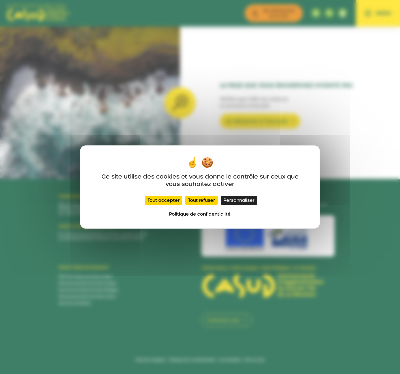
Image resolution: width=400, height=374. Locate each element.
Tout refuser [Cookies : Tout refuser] (201, 200)
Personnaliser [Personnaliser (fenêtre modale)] (238, 200)
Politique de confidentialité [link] (200, 214)
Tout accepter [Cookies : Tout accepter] (164, 200)
